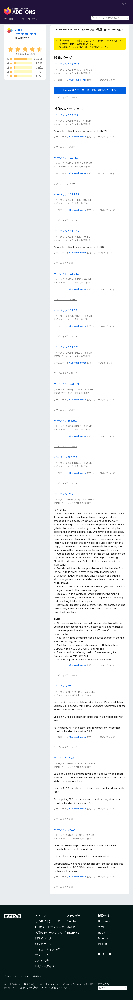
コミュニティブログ (47, 949)
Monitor (103, 938)
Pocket (102, 943)
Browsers (104, 921)
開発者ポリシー (44, 943)
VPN (101, 927)
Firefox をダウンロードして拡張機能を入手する (89, 90)
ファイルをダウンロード (65, 97)
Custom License (78, 79)
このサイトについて (47, 921)
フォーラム (42, 955)
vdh (26, 38)
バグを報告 (42, 960)
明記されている (16, 984)
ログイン (125, 3)
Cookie (24, 976)
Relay (101, 932)
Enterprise (72, 932)
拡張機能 (8, 18)
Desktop (71, 921)
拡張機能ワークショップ (50, 932)
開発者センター (44, 938)
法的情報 (37, 976)
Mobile (70, 927)
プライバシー (10, 976)
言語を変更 (103, 983)
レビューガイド (44, 966)
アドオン (40, 915)
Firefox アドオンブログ (49, 927)
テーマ (20, 18)
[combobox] (110, 18)
